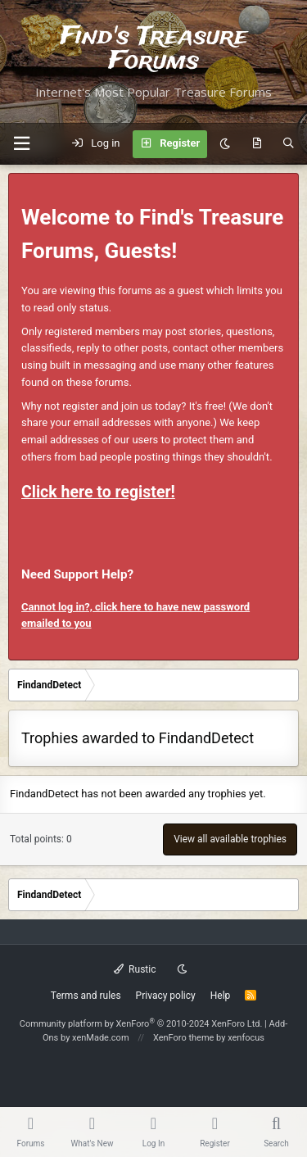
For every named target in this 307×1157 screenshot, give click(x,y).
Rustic (135, 969)
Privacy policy (166, 995)
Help (220, 995)
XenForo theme (183, 1037)
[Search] (288, 144)
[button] (21, 144)
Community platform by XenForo (141, 1024)
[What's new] (256, 144)
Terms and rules (86, 995)
